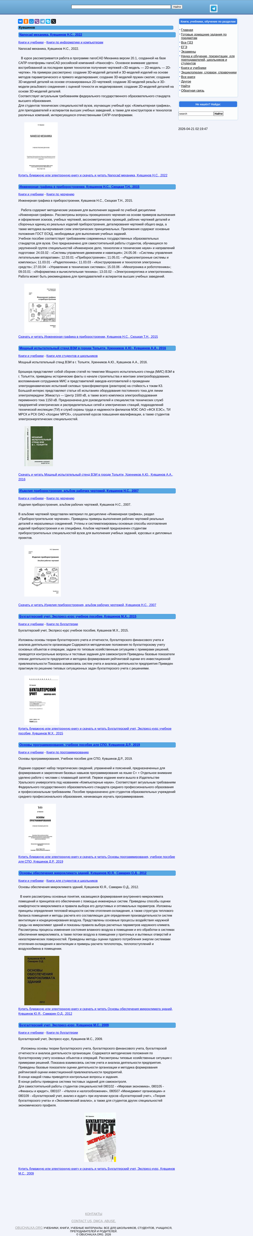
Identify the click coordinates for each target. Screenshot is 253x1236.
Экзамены (188, 51)
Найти (185, 86)
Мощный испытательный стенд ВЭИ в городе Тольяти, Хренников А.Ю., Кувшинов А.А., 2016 (92, 348)
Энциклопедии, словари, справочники (209, 72)
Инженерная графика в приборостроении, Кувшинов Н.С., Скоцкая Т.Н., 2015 (79, 186)
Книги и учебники (31, 42)
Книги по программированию (67, 752)
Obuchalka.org (29, 1227)
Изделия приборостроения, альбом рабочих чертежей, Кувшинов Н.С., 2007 (79, 490)
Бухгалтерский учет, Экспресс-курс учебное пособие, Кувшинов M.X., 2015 (77, 616)
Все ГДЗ (187, 42)
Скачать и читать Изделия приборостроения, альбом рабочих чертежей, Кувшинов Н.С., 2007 (87, 605)
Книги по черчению (60, 194)
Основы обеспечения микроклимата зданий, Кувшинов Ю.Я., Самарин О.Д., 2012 (82, 873)
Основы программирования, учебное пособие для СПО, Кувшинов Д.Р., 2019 (79, 744)
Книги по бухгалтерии (62, 624)
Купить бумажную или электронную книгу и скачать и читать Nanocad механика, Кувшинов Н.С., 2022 (92, 175)
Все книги (188, 77)
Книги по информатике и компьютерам (74, 42)
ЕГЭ (184, 47)
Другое (186, 81)
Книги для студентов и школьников (72, 356)
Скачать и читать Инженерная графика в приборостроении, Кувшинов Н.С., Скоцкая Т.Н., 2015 (88, 336)
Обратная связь (192, 90)
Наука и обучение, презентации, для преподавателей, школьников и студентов (208, 60)
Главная (187, 30)
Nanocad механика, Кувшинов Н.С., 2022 (50, 34)
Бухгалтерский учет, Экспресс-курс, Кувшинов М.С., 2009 (64, 1025)
